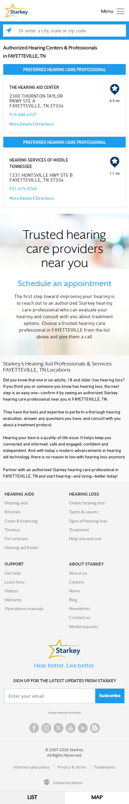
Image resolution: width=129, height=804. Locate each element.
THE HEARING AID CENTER (34, 87)
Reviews (12, 511)
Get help (13, 573)
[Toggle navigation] (111, 10)
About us (78, 573)
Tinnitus (12, 529)
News (74, 590)
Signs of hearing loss (88, 520)
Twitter (58, 728)
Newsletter (79, 608)
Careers (76, 582)
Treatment (79, 529)
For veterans (16, 538)
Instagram (46, 728)
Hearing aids (16, 502)
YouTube (70, 728)
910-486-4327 (23, 114)
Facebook (34, 728)
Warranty (13, 599)
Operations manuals (24, 608)
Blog (73, 599)
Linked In (83, 728)
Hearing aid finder (22, 547)
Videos (11, 590)
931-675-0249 (23, 188)
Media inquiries (83, 626)
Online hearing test (87, 502)
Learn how (15, 582)
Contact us (79, 617)
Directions (44, 123)
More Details (20, 123)
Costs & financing (21, 520)
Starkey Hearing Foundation (64, 712)
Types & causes (83, 511)
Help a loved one (85, 538)
